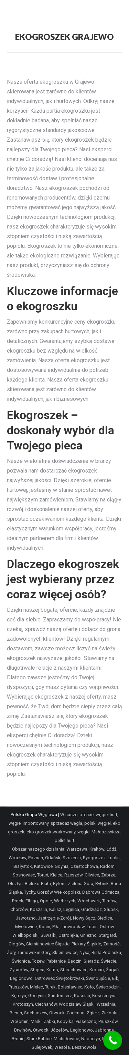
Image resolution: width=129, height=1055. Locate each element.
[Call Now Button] (112, 1040)
